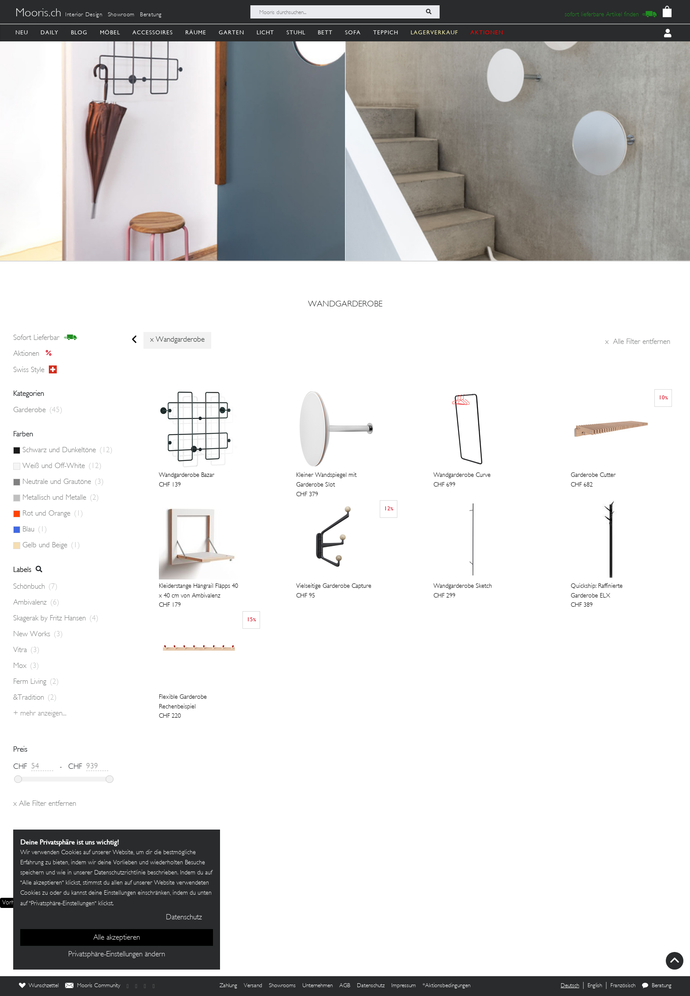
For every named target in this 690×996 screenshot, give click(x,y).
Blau (34, 529)
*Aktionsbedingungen (446, 986)
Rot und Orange (52, 513)
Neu (21, 32)
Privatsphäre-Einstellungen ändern (116, 954)
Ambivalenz (36, 602)
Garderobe (37, 410)
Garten (231, 32)
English (594, 986)
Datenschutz (371, 986)
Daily (49, 32)
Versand (253, 986)
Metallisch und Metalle (60, 498)
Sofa (353, 32)
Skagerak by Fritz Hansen (56, 618)
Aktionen (35, 354)
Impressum (403, 986)
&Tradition (35, 697)
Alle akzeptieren (116, 937)
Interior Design (84, 15)
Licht (265, 32)
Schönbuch (35, 586)
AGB (344, 986)
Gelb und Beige (51, 545)
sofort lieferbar (45, 337)
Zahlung (228, 986)
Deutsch (570, 986)
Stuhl (295, 32)
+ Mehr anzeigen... (39, 713)
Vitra (26, 650)
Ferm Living (36, 682)
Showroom (121, 15)
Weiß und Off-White (62, 466)
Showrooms (282, 986)
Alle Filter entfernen (637, 342)
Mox (26, 666)
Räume (195, 32)
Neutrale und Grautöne (63, 482)
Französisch (622, 986)
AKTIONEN (486, 32)
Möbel (110, 32)
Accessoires (152, 32)
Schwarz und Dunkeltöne (67, 450)
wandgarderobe (345, 305)
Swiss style (35, 369)
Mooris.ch (38, 13)
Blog (79, 32)
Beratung (151, 15)
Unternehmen (317, 986)
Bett (325, 32)
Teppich (385, 32)
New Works (38, 634)
